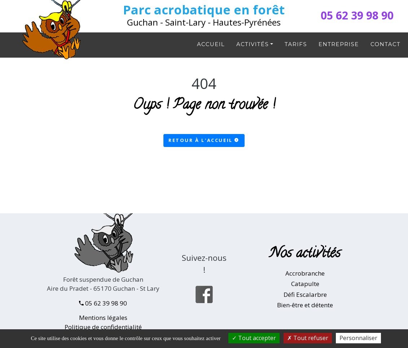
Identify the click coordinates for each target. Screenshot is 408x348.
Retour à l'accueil (204, 140)
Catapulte (305, 284)
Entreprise (339, 44)
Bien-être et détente (305, 305)
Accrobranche (305, 273)
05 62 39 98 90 (357, 15)
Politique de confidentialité (103, 327)
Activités (252, 44)
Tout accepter (254, 338)
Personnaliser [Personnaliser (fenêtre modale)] (358, 338)
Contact (385, 44)
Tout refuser (307, 338)
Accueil (211, 44)
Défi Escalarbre (305, 294)
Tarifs (296, 44)
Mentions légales (103, 317)
